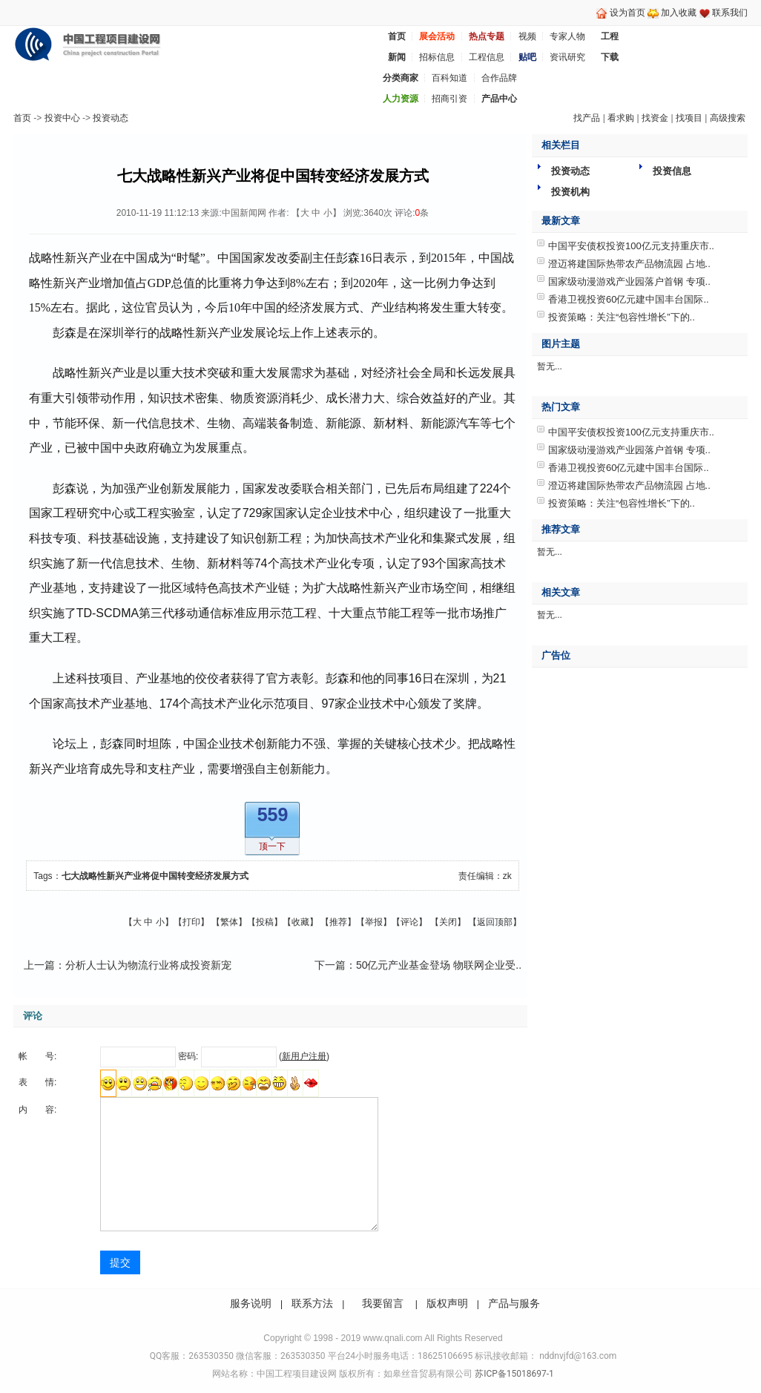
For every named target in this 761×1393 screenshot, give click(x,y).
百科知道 (449, 78)
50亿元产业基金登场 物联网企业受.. (438, 965)
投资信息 (672, 171)
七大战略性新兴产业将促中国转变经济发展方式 (155, 876)
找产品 (586, 118)
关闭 (448, 922)
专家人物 (567, 36)
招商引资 (449, 98)
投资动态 (110, 118)
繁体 (229, 922)
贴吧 (527, 57)
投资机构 (570, 191)
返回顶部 (495, 922)
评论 (409, 922)
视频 (527, 36)
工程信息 (486, 57)
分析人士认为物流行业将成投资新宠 (148, 965)
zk (507, 876)
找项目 (689, 118)
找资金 (655, 118)
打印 (191, 922)
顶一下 (272, 846)
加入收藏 (678, 12)
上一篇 (39, 965)
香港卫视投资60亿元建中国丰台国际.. (628, 299)
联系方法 (312, 1303)
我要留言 (382, 1303)
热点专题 (486, 36)
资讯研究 (567, 57)
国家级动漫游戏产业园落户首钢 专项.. (629, 281)
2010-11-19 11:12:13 (157, 213)
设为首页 (627, 12)
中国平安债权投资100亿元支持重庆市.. (631, 245)
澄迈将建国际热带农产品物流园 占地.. (629, 263)
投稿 (265, 922)
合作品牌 (499, 78)
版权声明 (447, 1303)
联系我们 (730, 12)
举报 (374, 922)
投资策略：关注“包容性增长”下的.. (621, 317)
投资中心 (62, 118)
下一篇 (330, 965)
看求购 (620, 118)
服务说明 (250, 1303)
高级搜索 (727, 118)
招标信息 (437, 57)
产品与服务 (514, 1303)
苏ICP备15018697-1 (513, 1374)
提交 (120, 1262)
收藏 (300, 922)
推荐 (338, 922)
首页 (22, 118)
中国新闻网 (244, 213)
